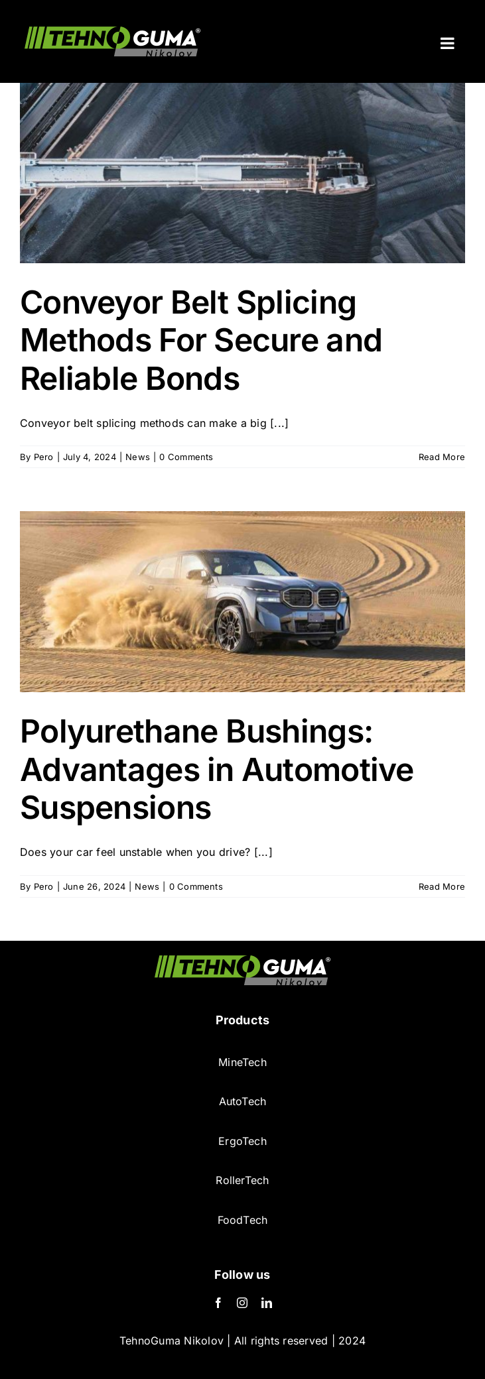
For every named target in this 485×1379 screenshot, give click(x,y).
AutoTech (243, 1101)
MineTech (242, 1062)
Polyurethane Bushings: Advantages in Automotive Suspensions (217, 769)
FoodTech (243, 1220)
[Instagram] (242, 1302)
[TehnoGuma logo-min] (242, 960)
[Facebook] (218, 1302)
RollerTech (242, 1180)
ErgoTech (242, 1141)
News (137, 456)
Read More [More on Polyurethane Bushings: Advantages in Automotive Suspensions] (442, 886)
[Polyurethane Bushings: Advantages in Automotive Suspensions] (242, 601)
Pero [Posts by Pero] (44, 456)
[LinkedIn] (266, 1302)
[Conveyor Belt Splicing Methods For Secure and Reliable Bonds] (242, 172)
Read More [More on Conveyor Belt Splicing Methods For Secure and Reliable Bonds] (442, 456)
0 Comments (186, 456)
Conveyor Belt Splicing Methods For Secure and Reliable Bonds (201, 340)
